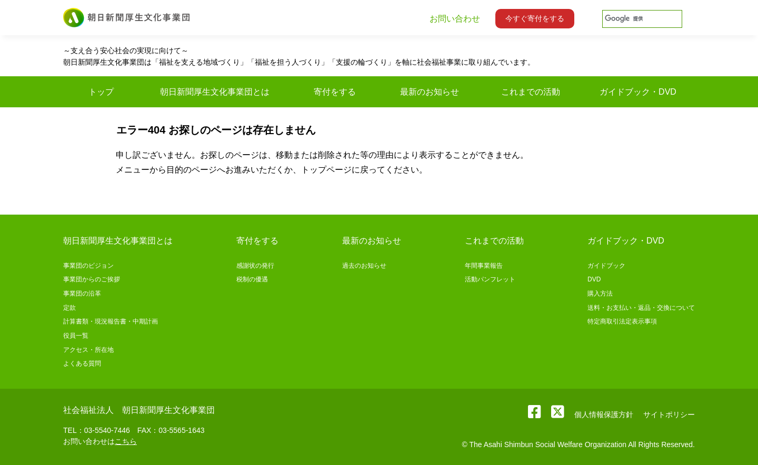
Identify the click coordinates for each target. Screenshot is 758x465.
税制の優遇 (252, 279)
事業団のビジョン (88, 265)
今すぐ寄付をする (534, 18)
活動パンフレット (490, 279)
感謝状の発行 (255, 265)
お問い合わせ (455, 18)
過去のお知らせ (364, 265)
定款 (69, 307)
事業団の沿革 (82, 293)
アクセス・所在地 (88, 349)
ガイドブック (606, 265)
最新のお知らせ (371, 240)
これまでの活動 (494, 240)
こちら (126, 441)
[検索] (641, 19)
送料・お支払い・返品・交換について (641, 307)
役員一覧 (75, 335)
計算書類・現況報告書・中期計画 (110, 321)
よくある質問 (82, 363)
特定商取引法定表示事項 (622, 321)
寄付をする (257, 240)
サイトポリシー (669, 414)
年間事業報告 (484, 265)
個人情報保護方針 (603, 414)
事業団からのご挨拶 (91, 279)
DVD (594, 279)
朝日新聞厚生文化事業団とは (118, 240)
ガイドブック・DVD (625, 240)
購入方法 (600, 293)
